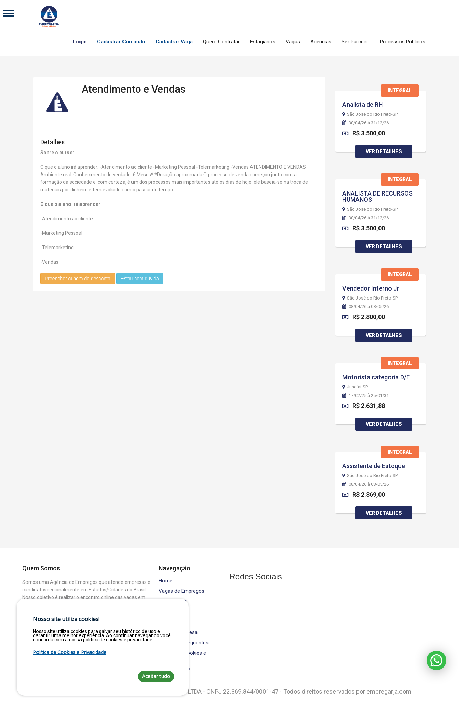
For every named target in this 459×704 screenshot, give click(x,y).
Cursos (167, 611)
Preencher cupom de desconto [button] (77, 278)
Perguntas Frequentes (184, 642)
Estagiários (262, 42)
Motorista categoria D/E (376, 377)
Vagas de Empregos (181, 591)
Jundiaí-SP (355, 387)
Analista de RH (362, 104)
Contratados (173, 601)
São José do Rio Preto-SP (370, 114)
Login (80, 42)
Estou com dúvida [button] (140, 278)
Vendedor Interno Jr (370, 288)
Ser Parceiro (356, 42)
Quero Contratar (221, 42)
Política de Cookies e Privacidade (182, 656)
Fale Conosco (174, 668)
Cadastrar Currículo (121, 42)
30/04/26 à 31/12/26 (365, 122)
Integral (400, 90)
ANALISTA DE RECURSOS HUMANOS (377, 196)
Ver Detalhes (384, 151)
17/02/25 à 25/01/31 (365, 395)
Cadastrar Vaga (174, 42)
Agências (320, 42)
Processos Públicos (402, 42)
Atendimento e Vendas (133, 89)
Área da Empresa (178, 632)
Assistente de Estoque (373, 466)
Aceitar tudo (156, 676)
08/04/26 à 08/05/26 (365, 306)
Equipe (166, 622)
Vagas (293, 42)
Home (165, 581)
